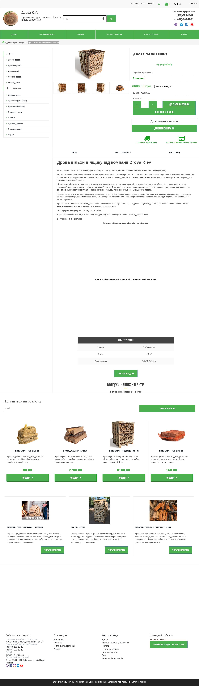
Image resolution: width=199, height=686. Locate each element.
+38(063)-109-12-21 (14, 647)
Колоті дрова (14, 82)
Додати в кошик (179, 104)
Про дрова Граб (78, 527)
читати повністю (52, 550)
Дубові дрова (14, 60)
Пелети (80, 35)
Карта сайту (110, 635)
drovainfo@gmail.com (15, 655)
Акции (57, 649)
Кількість (137, 99)
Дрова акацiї (13, 71)
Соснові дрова (14, 77)
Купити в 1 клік (164, 112)
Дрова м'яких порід (16, 106)
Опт (104, 655)
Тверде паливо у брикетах (115, 643)
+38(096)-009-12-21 (14, 650)
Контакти (193, 3)
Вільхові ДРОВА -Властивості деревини (153, 527)
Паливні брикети (47, 35)
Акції (150, 3)
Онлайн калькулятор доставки (168, 644)
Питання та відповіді (64, 646)
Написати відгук (126, 373)
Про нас (134, 3)
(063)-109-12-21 (185, 15)
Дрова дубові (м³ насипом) (75, 450)
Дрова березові (15, 65)
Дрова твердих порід (17, 101)
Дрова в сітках (14, 95)
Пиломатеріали (151, 35)
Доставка (59, 639)
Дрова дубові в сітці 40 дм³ (171, 450)
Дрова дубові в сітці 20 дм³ (27, 450)
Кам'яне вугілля (110, 652)
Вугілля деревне (114, 35)
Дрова (14, 35)
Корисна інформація (112, 658)
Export (184, 35)
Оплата (58, 643)
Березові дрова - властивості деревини (25, 527)
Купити (27, 478)
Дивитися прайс (164, 128)
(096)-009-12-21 (184, 19)
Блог (143, 3)
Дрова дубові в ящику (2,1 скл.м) (123, 450)
